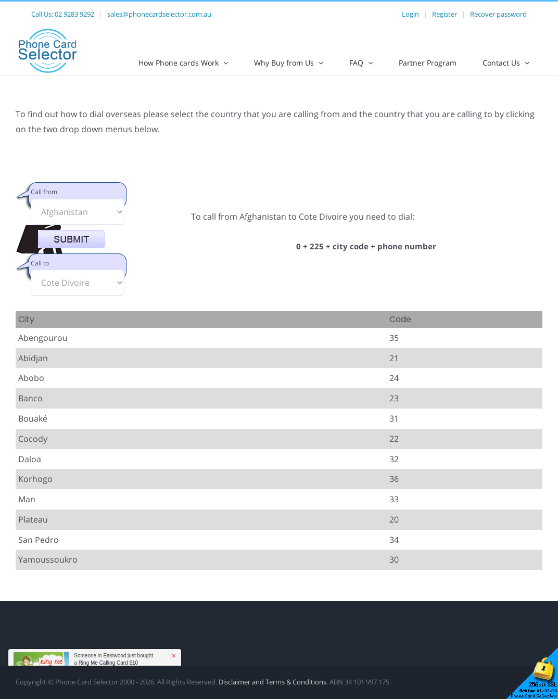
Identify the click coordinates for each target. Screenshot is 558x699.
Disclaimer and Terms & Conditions (272, 690)
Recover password (498, 14)
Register (444, 14)
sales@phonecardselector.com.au (159, 14)
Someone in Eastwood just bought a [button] (113, 659)
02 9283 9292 (74, 14)
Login (410, 14)
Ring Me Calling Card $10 (108, 663)
